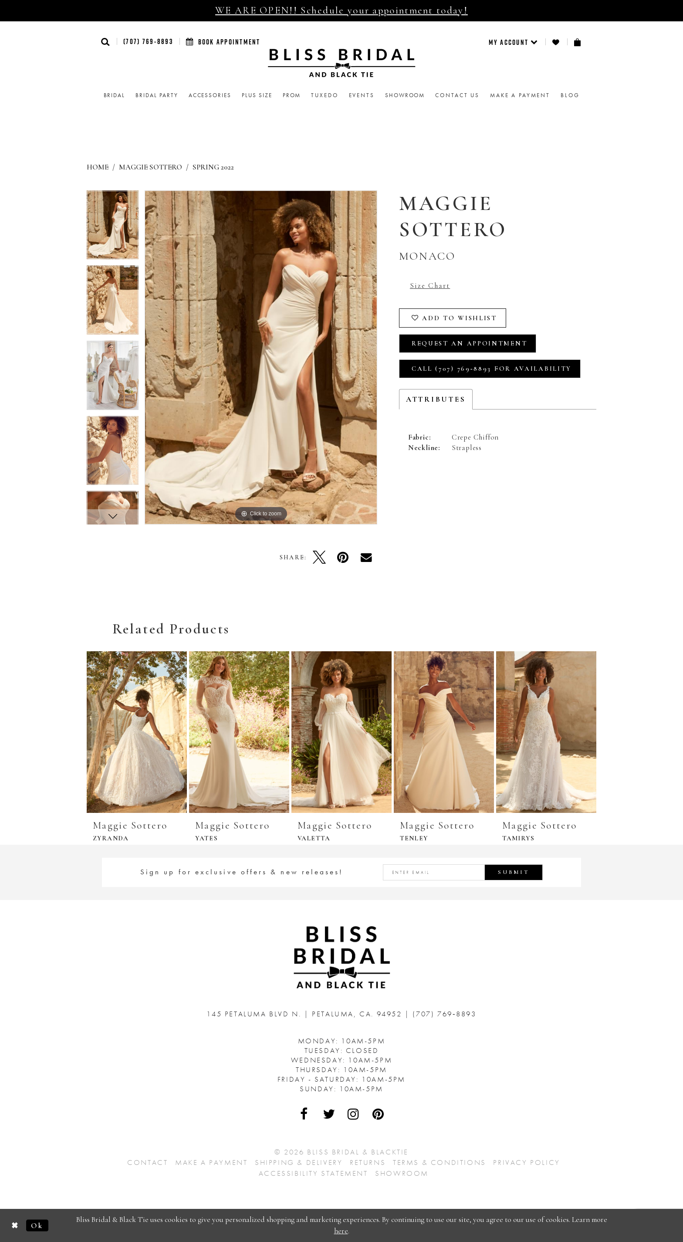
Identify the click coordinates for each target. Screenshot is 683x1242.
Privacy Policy (526, 1162)
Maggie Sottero (150, 167)
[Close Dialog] (15, 1225)
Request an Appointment (469, 343)
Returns (367, 1162)
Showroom (402, 1173)
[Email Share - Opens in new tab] (366, 557)
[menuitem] (513, 41)
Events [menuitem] (362, 95)
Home (97, 167)
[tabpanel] (113, 228)
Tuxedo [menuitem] (324, 95)
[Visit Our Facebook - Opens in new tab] (304, 1114)
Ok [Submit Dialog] (37, 1225)
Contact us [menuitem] (457, 95)
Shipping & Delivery (298, 1162)
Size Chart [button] (430, 285)
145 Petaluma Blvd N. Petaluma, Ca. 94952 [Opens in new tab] (305, 1014)
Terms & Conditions (439, 1162)
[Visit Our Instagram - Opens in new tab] (354, 1114)
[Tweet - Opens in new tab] (319, 557)
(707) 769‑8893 (148, 41)
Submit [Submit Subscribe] (513, 872)
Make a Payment (211, 1162)
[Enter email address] (463, 872)
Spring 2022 (213, 167)
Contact (147, 1162)
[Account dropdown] (513, 41)
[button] (106, 41)
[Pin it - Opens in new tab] (343, 557)
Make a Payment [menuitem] (520, 95)
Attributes (436, 399)
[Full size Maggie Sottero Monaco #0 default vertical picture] (261, 357)
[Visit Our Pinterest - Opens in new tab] (378, 1114)
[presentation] (137, 732)
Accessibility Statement (313, 1173)
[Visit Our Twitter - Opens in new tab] (329, 1114)
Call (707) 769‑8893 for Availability (491, 368)
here (341, 1230)
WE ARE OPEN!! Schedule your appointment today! (341, 10)
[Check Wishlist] (556, 42)
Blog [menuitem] (570, 95)
